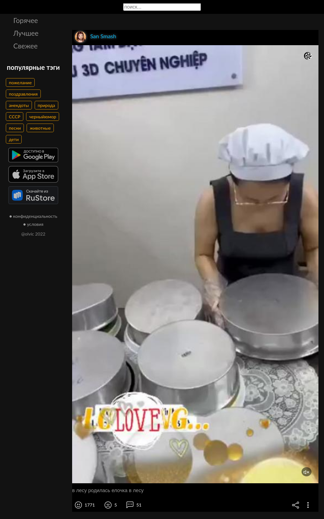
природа (46, 105)
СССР (14, 116)
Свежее (25, 46)
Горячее (25, 20)
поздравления (23, 93)
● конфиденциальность (33, 216)
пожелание (20, 82)
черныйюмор (42, 116)
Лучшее (26, 33)
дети (14, 139)
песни (15, 128)
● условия (33, 224)
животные (40, 128)
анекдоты (19, 105)
